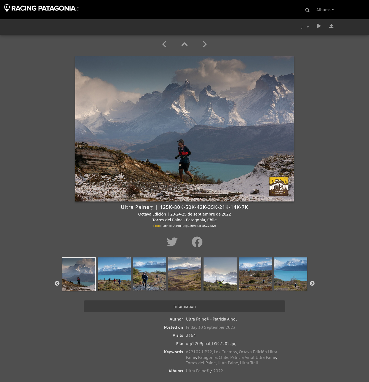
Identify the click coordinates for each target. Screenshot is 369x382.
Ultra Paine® (197, 370)
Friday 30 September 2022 (211, 327)
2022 (218, 370)
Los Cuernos (225, 351)
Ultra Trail (249, 362)
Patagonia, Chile (213, 357)
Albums (323, 9)
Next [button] (312, 283)
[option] (79, 282)
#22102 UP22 (199, 351)
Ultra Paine (228, 362)
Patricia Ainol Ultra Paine (253, 357)
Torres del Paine (201, 362)
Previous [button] (57, 283)
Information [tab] (184, 306)
